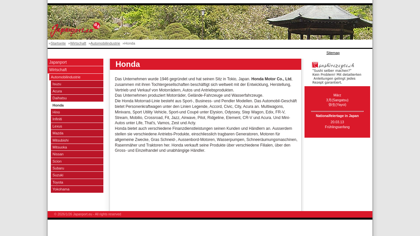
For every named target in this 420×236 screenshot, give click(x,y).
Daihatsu (59, 98)
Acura (57, 91)
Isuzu (56, 84)
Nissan (58, 154)
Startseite (58, 43)
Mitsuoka (59, 147)
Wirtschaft (78, 43)
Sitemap (333, 53)
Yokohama (61, 189)
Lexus (57, 126)
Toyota (57, 182)
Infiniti (57, 119)
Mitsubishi (60, 140)
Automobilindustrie (105, 43)
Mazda (57, 133)
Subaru (58, 168)
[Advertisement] (167, 52)
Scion (57, 161)
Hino (56, 112)
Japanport (58, 62)
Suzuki (57, 175)
